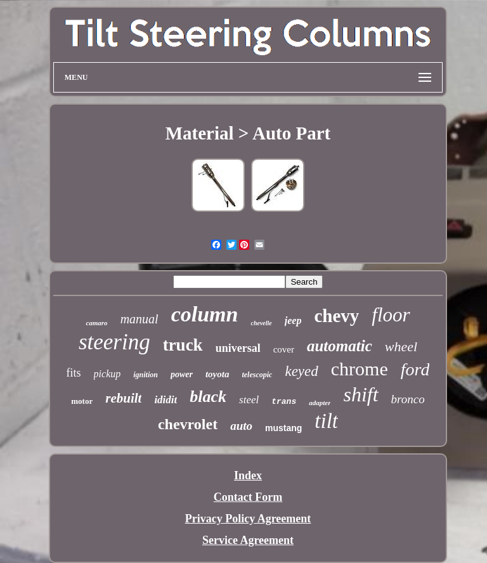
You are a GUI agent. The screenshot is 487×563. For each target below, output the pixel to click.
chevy (336, 316)
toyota (217, 374)
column (204, 314)
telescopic (257, 374)
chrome (359, 368)
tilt (326, 421)
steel (249, 400)
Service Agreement (248, 540)
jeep (293, 320)
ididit (165, 400)
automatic (339, 345)
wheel (401, 346)
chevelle (260, 323)
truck (183, 344)
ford (415, 369)
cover (283, 349)
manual (139, 319)
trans (283, 401)
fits (74, 372)
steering (114, 342)
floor (391, 315)
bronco (408, 399)
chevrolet (188, 424)
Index (248, 475)
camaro (96, 323)
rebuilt (123, 398)
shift (360, 394)
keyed (301, 371)
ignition (145, 374)
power (182, 374)
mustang (283, 428)
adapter (319, 402)
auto (241, 425)
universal (238, 348)
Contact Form (248, 497)
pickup (107, 373)
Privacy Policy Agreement (248, 518)
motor (82, 401)
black (208, 396)
